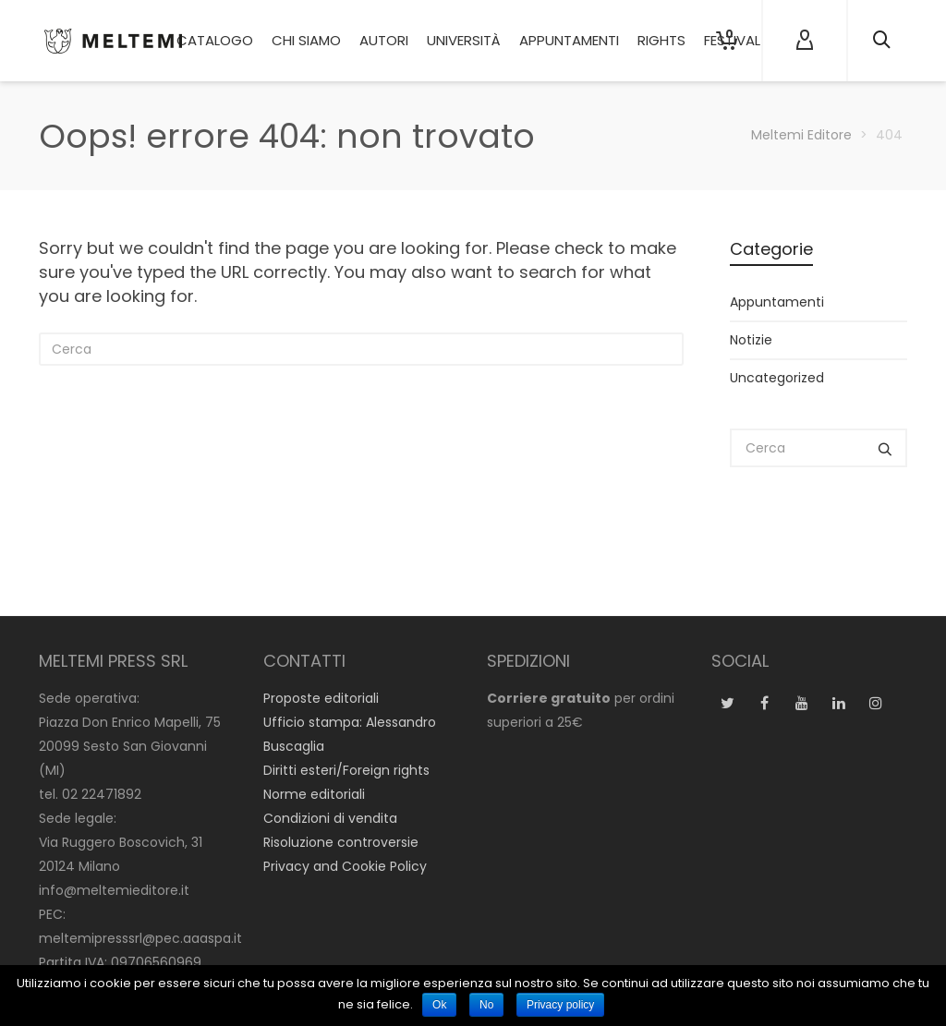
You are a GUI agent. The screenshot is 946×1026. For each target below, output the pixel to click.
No (486, 1004)
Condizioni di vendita (330, 818)
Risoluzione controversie (340, 842)
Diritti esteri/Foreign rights (346, 770)
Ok (439, 1004)
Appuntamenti (777, 302)
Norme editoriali (314, 794)
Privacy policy (560, 1004)
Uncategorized (777, 377)
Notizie (751, 340)
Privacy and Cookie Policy (345, 866)
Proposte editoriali (321, 698)
